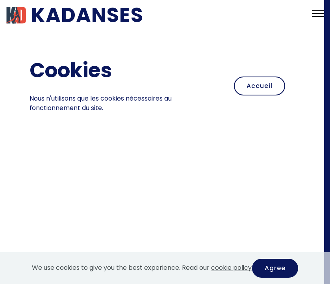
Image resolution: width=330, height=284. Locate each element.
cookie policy (231, 268)
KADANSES (87, 15)
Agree (275, 268)
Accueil (260, 85)
